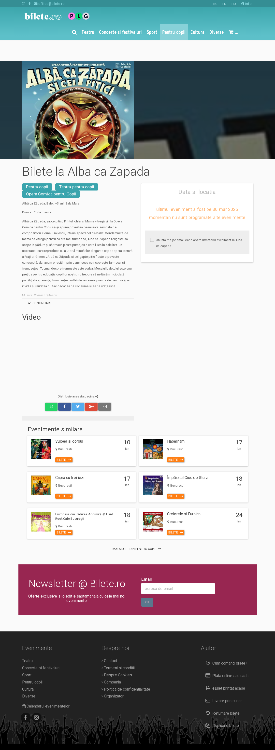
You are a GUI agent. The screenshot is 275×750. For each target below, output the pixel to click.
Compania (111, 661)
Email (146, 557)
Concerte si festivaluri (40, 646)
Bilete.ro (56, 732)
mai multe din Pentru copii (138, 527)
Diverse (29, 675)
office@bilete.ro (49, 4)
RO (215, 4)
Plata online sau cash (226, 654)
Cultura (28, 668)
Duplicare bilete (221, 704)
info (246, 4)
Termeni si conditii (118, 646)
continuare (39, 282)
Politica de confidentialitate (125, 668)
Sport (27, 654)
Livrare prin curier (222, 679)
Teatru (27, 639)
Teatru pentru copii (76, 165)
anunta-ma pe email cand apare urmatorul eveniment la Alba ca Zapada (196, 221)
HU (234, 4)
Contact (109, 639)
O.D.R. (44, 738)
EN (224, 4)
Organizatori (112, 675)
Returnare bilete (221, 692)
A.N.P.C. (29, 738)
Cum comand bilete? (225, 642)
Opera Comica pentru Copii (51, 172)
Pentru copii (37, 165)
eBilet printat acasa (224, 667)
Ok (147, 581)
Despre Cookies (116, 654)
